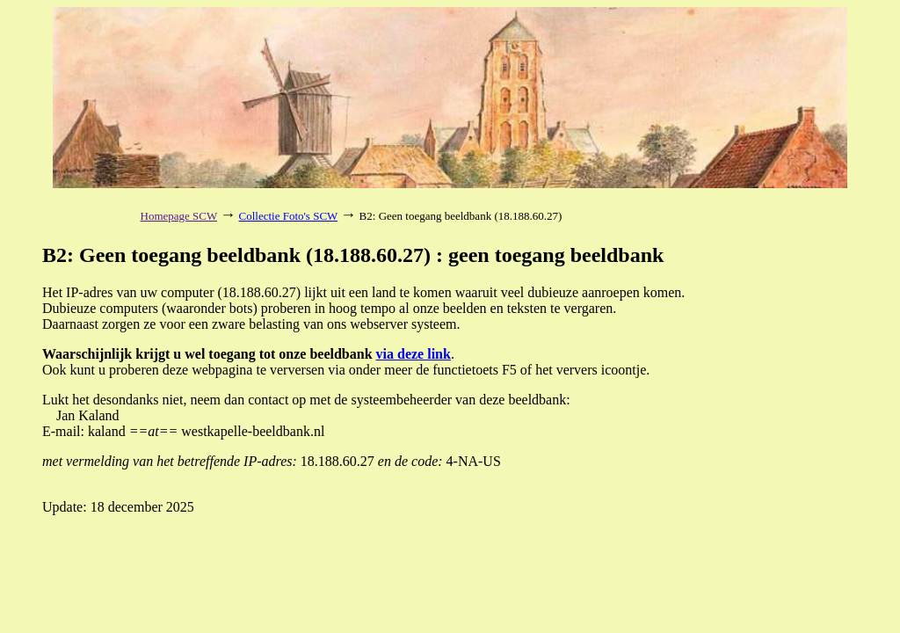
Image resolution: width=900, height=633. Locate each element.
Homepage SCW (179, 215)
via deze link (413, 353)
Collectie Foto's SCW (288, 215)
